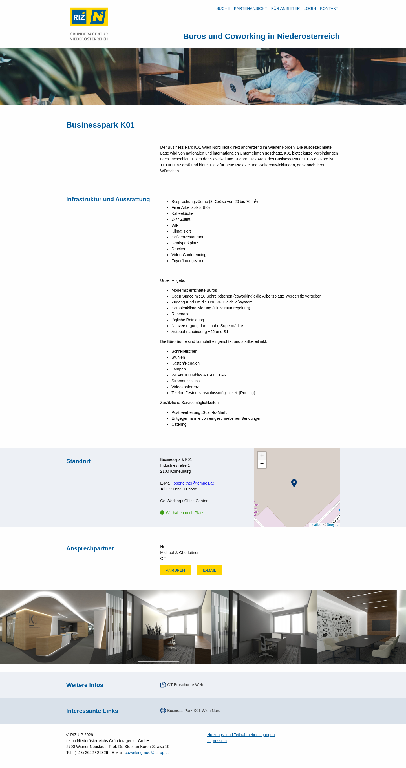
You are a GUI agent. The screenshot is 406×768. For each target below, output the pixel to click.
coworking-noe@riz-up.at (147, 752)
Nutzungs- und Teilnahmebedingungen (241, 735)
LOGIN (310, 8)
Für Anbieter (285, 8)
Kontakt (329, 8)
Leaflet (315, 525)
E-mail (209, 570)
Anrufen (175, 570)
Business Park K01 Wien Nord (193, 710)
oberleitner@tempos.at (194, 483)
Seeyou (332, 525)
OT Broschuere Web (185, 684)
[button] (294, 483)
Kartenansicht (250, 8)
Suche (223, 8)
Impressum (217, 740)
